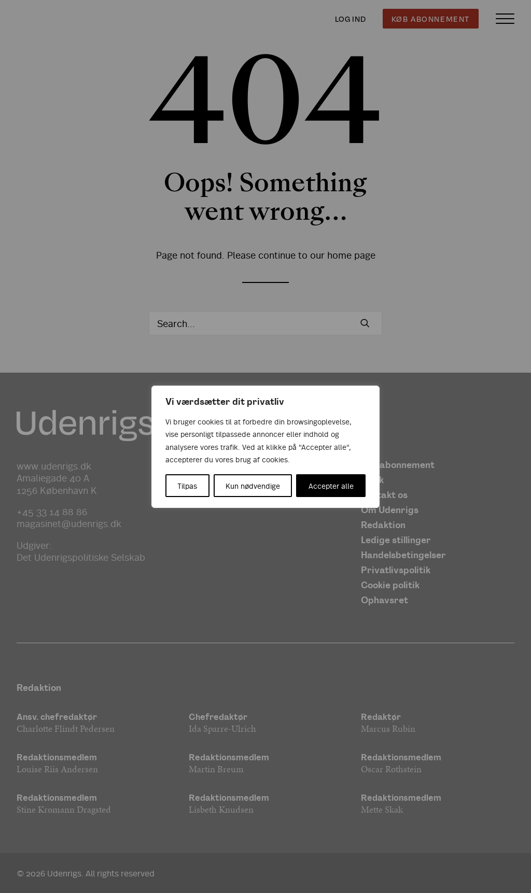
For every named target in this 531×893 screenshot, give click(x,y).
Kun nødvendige (253, 485)
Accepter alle (331, 485)
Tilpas (187, 485)
